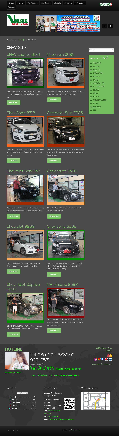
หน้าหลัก (11, 3)
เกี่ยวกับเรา (32, 3)
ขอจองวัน (68, 3)
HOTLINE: (14, 349)
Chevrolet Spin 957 (23, 171)
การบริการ (45, 3)
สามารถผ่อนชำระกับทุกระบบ (102, 364)
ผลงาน (20, 3)
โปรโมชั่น (57, 3)
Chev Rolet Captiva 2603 (23, 287)
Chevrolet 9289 (21, 226)
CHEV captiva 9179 (23, 54)
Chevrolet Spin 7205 (65, 113)
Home (20, 40)
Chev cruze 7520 (62, 171)
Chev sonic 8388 (62, 226)
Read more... (13, 102)
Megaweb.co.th (75, 430)
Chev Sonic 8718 (21, 113)
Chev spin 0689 (61, 54)
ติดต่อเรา (11, 7)
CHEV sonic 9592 (62, 284)
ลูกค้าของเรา (79, 3)
